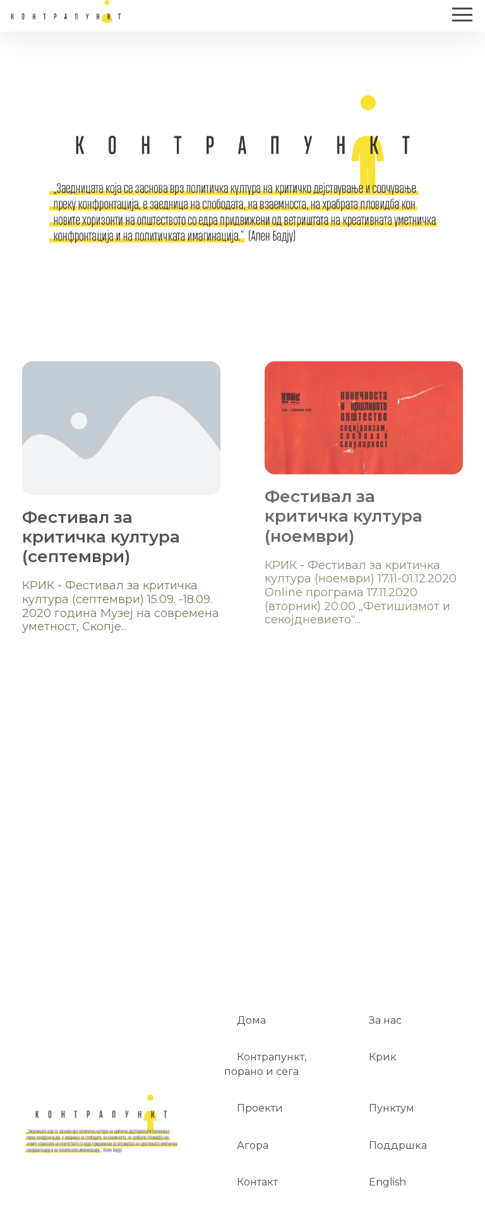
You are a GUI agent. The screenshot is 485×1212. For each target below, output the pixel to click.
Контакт (257, 1182)
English (387, 1182)
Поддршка (398, 1145)
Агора (252, 1145)
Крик (383, 1057)
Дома (251, 1020)
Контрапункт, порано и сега (265, 1064)
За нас (385, 1020)
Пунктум (391, 1108)
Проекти (260, 1108)
